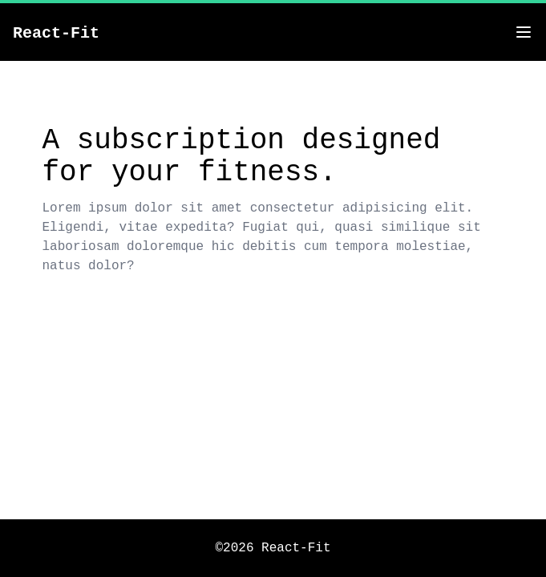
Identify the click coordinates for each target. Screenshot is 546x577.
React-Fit (56, 33)
